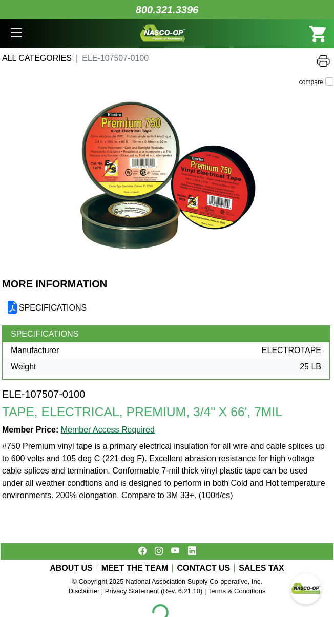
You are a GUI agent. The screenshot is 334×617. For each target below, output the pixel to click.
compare (311, 82)
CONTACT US (203, 568)
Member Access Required (108, 429)
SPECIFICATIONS (53, 307)
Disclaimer (84, 591)
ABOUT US (71, 568)
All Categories (37, 58)
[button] (16, 34)
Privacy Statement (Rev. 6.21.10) (154, 591)
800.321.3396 (167, 9)
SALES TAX (261, 568)
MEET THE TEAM (135, 568)
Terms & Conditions (237, 591)
